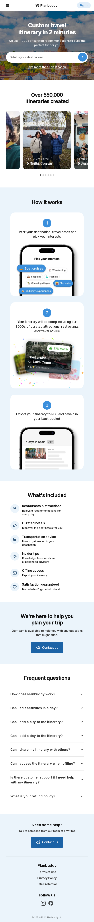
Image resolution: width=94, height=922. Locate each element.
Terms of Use (47, 872)
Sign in (83, 5)
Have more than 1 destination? (47, 67)
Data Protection (47, 884)
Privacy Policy (47, 878)
